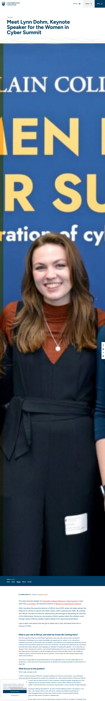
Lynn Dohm (31, 604)
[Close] (26, 682)
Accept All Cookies (14, 691)
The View (10, 17)
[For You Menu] (77, 4)
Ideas (8, 582)
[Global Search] (89, 4)
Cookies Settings (15, 695)
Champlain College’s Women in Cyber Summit (59, 601)
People (18, 582)
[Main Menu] (100, 4)
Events (30, 582)
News (13, 582)
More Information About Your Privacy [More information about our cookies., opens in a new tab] (19, 688)
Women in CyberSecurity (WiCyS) (68, 604)
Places (24, 582)
